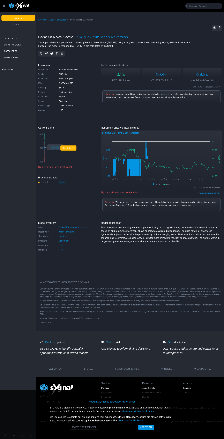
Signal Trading (11, 57)
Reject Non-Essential (84, 427)
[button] (214, 28)
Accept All (146, 427)
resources (7, 70)
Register (18, 18)
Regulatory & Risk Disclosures (138, 411)
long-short (64, 241)
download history (207, 193)
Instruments (10, 51)
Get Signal (68, 148)
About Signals (148, 388)
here (195, 205)
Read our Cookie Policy (131, 420)
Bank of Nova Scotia (58, 20)
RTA (61, 250)
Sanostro (187, 388)
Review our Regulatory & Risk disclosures (124, 205)
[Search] (204, 6)
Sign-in (18, 25)
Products (105, 388)
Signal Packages (12, 45)
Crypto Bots (10, 39)
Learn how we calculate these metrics (168, 97)
